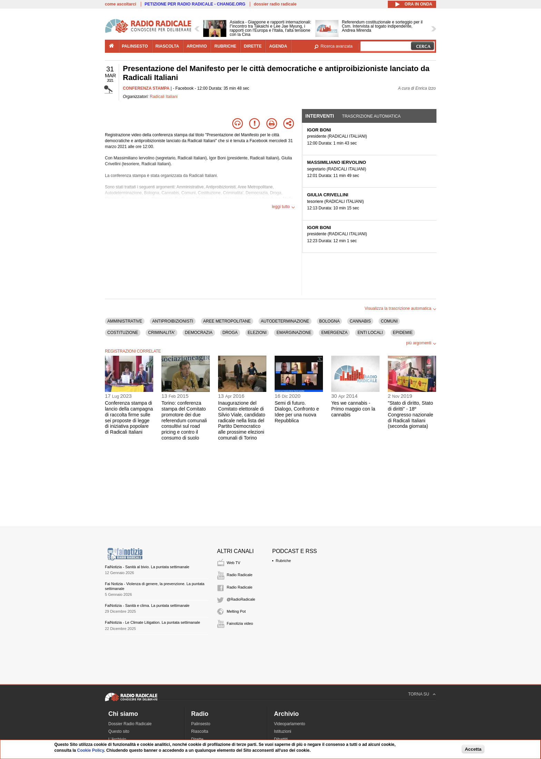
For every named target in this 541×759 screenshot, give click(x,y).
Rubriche (283, 561)
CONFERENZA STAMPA (146, 88)
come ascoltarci (120, 4)
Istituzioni (282, 731)
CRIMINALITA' (161, 332)
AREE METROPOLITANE (227, 321)
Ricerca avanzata (337, 46)
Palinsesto (200, 723)
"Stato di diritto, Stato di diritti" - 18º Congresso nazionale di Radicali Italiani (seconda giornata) (410, 414)
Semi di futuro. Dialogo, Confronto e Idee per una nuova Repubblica (297, 411)
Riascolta (199, 731)
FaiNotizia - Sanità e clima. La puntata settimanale (147, 605)
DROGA (230, 332)
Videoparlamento (289, 723)
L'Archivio (117, 739)
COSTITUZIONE (122, 332)
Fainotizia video (240, 623)
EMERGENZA (334, 332)
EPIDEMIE (403, 332)
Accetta (473, 749)
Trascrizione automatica (371, 116)
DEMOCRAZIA (199, 332)
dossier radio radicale (275, 4)
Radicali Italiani (164, 96)
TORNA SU (418, 694)
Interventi (319, 116)
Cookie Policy (90, 750)
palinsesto (135, 46)
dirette (253, 46)
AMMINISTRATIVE (124, 321)
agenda (278, 46)
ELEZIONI (257, 332)
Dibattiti (281, 739)
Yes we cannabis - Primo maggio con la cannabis (353, 408)
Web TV (233, 563)
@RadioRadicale (241, 599)
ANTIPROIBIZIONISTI (172, 321)
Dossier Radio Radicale (129, 723)
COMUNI (389, 321)
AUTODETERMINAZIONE (285, 321)
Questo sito (118, 731)
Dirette (197, 739)
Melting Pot (236, 611)
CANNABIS (360, 321)
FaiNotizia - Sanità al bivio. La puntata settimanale (147, 567)
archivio (197, 46)
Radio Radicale (240, 575)
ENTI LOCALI (370, 332)
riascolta (167, 46)
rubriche (225, 46)
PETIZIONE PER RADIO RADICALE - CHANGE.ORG (195, 4)
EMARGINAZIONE (293, 332)
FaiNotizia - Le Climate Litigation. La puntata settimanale (152, 622)
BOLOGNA (329, 321)
